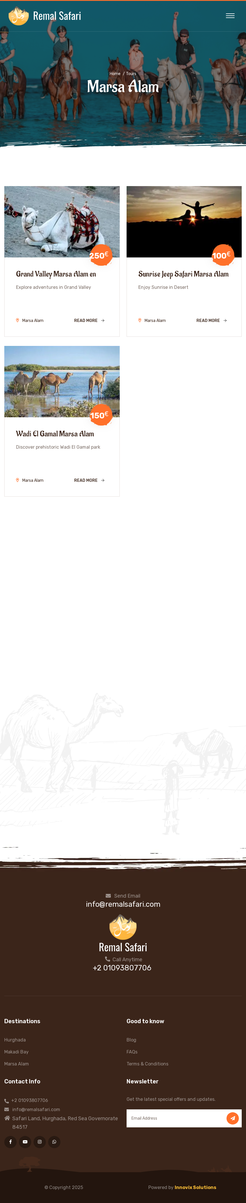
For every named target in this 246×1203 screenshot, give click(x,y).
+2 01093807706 (122, 968)
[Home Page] (123, 932)
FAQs (132, 1052)
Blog (131, 1040)
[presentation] (36, 1185)
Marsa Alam (16, 1064)
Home (115, 73)
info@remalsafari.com (123, 904)
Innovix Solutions (195, 1187)
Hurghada (15, 1040)
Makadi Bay (16, 1052)
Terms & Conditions (147, 1064)
